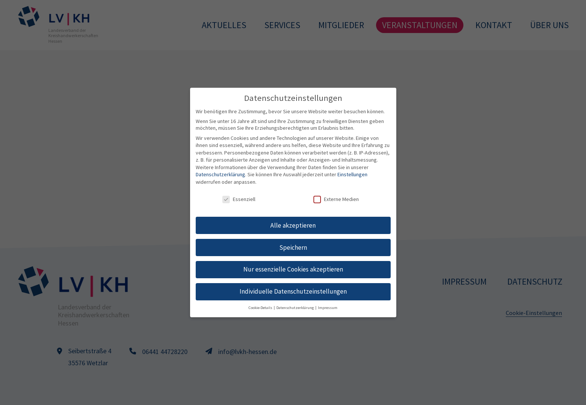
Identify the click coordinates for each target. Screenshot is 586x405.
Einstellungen (352, 174)
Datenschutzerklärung (220, 174)
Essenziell (238, 199)
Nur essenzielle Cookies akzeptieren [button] (293, 269)
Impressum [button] (327, 307)
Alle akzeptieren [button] (293, 225)
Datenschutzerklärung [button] (295, 307)
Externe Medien (336, 199)
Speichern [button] (293, 247)
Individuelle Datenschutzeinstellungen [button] (293, 291)
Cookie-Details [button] (261, 307)
